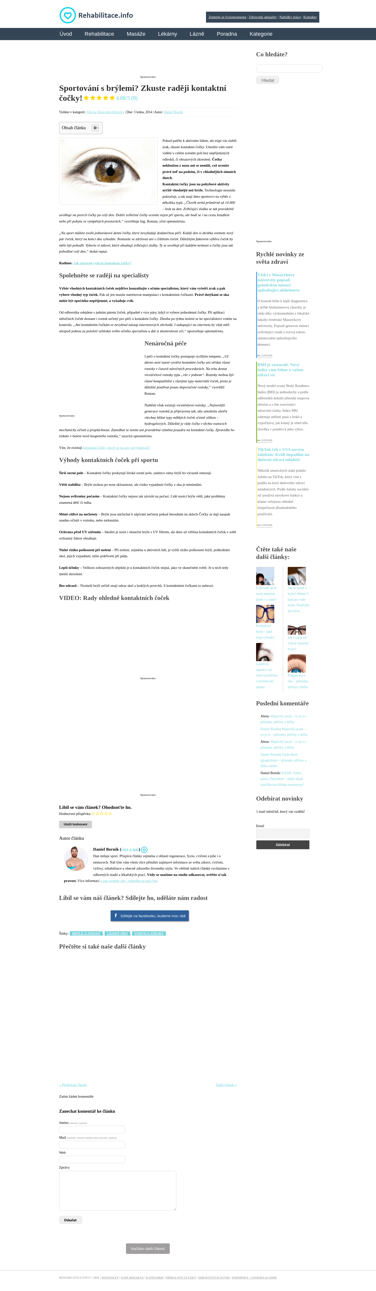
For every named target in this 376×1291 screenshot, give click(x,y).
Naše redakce (132, 1277)
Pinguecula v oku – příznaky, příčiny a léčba (298, 681)
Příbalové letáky (181, 1277)
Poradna (227, 34)
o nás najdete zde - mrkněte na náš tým (128, 881)
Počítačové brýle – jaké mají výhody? (265, 631)
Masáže (136, 34)
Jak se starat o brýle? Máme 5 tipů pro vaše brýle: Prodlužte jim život (299, 599)
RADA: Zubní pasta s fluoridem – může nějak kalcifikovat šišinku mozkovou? (282, 779)
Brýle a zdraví (86, 933)
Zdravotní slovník (214, 1277)
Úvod (66, 34)
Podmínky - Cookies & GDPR (254, 1277)
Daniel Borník (173, 112)
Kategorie (261, 34)
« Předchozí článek (73, 1085)
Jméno (73, 1123)
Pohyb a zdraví (148, 933)
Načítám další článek (148, 1249)
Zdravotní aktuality (263, 17)
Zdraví (90, 112)
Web (62, 1152)
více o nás (130, 849)
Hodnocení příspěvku (74, 814)
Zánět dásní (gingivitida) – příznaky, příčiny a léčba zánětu (283, 760)
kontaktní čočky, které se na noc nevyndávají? (116, 448)
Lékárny (167, 34)
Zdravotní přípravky (110, 112)
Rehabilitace (99, 34)
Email (260, 826)
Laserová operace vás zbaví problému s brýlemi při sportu (266, 675)
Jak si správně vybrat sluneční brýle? (298, 643)
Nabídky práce (290, 17)
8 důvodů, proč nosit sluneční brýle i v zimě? (266, 593)
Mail (87, 1137)
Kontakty (310, 17)
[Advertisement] (147, 61)
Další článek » (226, 1085)
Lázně (197, 34)
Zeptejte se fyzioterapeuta (227, 17)
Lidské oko (117, 933)
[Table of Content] (95, 128)
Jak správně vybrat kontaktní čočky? (102, 263)
